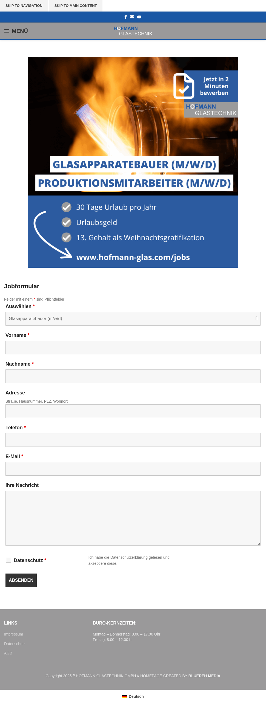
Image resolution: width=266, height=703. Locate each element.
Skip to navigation (23, 6)
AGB (8, 653)
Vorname (17, 335)
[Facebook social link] (125, 17)
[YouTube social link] (139, 17)
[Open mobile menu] (16, 31)
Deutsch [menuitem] (136, 696)
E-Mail (14, 456)
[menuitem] (133, 696)
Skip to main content (76, 6)
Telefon (15, 427)
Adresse (15, 393)
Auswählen (20, 306)
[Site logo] (133, 31)
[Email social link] (132, 17)
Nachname (19, 364)
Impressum (13, 634)
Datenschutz (30, 560)
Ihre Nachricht (22, 485)
